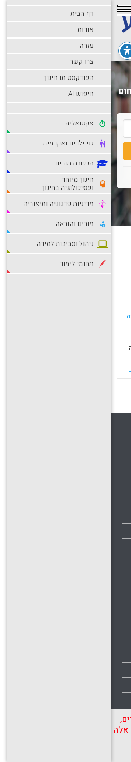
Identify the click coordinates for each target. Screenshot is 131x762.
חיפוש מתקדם (65, 200)
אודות (117, 437)
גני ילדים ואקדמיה (103, 546)
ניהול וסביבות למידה (101, 640)
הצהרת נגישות (108, 498)
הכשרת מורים (108, 561)
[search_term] (65, 128)
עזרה (118, 452)
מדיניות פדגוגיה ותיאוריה (96, 591)
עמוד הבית (112, 422)
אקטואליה (112, 516)
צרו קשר (114, 468)
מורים (117, 606)
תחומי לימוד (110, 685)
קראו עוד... (27, 373)
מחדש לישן (104, 269)
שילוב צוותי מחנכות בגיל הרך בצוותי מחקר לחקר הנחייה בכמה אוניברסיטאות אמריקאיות (61, 316)
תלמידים (114, 700)
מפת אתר (113, 483)
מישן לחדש (63, 269)
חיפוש (65, 151)
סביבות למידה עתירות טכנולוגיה (88, 670)
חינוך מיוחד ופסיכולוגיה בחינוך (88, 576)
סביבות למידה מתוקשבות (95, 655)
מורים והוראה (109, 624)
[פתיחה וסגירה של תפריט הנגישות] (15, 50)
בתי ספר (114, 531)
